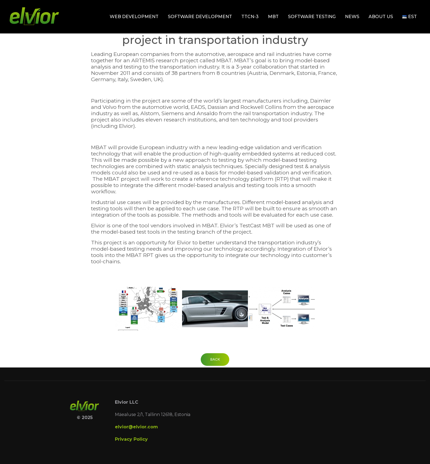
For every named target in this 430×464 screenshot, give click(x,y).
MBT (273, 16)
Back (215, 359)
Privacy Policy (131, 439)
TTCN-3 (250, 16)
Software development (200, 16)
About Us (381, 16)
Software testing (312, 16)
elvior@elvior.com (136, 426)
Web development (134, 16)
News (352, 16)
